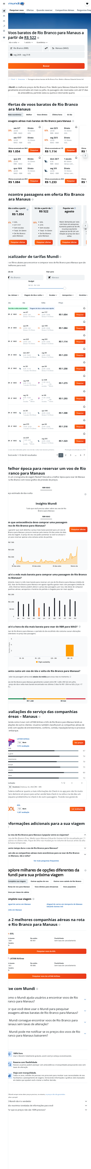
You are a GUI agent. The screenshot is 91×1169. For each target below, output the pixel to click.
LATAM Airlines (30, 727)
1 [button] (60, 439)
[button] (4, 3)
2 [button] (65, 439)
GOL (25, 794)
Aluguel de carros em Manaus (25, 895)
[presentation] (63, 38)
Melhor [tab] (36, 119)
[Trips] (4, 37)
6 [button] (80, 439)
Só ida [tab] (76, 119)
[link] (24, 249)
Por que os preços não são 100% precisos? (50, 1104)
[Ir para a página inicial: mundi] (17, 3)
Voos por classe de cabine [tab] (71, 883)
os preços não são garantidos (62, 1089)
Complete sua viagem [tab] (23, 872)
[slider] (68, 295)
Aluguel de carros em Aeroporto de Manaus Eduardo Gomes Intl (68, 896)
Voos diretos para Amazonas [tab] (26, 883)
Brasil (20, 79)
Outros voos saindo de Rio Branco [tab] (28, 877)
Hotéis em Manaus (20, 900)
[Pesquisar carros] (4, 20)
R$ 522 (55, 37)
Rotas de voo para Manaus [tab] (58, 877)
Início (13, 79)
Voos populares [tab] (49, 883)
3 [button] (70, 439)
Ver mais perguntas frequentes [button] (49, 851)
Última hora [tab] (64, 119)
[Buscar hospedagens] (4, 16)
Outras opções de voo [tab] (46, 872)
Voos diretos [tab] (49, 119)
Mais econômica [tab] (21, 119)
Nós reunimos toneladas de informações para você (50, 1100)
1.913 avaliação (30, 734)
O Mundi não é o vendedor (50, 1095)
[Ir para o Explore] (4, 30)
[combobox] (49, 42)
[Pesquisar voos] (4, 11)
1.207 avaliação (30, 801)
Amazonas (28, 79)
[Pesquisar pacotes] (4, 25)
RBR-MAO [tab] (50, 471)
